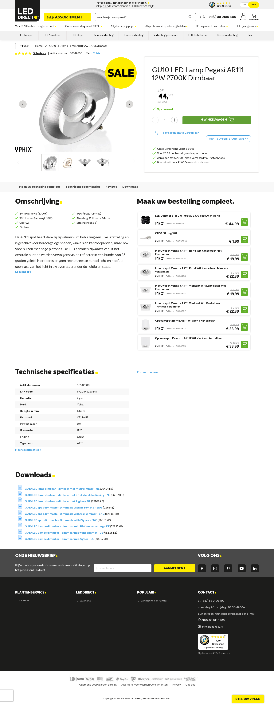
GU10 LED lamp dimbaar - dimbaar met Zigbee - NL (58, 501)
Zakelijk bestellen (29, 652)
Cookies (190, 689)
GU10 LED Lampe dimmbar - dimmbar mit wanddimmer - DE (64, 533)
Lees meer (22, 272)
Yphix (96, 53)
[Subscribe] (174, 568)
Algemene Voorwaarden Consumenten (144, 689)
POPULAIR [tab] (146, 592)
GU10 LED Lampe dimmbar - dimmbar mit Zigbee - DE (60, 539)
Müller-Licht (87, 626)
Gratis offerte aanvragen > (228, 139)
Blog (82, 614)
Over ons (85, 601)
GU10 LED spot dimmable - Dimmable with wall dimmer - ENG (65, 514)
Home (39, 46)
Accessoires (148, 646)
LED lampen (148, 607)
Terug (24, 46)
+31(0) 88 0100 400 (211, 601)
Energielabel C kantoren (94, 659)
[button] (22, 104)
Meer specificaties (27, 450)
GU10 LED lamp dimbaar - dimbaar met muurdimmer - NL (62, 489)
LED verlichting (150, 614)
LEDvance (86, 646)
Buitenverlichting (151, 639)
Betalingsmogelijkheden (33, 639)
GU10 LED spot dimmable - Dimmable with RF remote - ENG (64, 507)
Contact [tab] (207, 592)
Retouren (24, 633)
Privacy (176, 689)
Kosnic (84, 639)
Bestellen (24, 614)
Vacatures (86, 607)
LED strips (147, 626)
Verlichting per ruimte (154, 601)
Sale (143, 652)
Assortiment (64, 17)
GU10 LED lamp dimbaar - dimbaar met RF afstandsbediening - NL (68, 495)
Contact (24, 601)
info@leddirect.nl (212, 626)
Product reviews (147, 372)
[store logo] (27, 10)
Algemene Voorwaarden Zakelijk (98, 689)
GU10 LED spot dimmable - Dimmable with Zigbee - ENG (61, 520)
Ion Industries (88, 652)
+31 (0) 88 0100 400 (211, 620)
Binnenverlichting (151, 633)
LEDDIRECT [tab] (86, 592)
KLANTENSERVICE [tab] (30, 592)
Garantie (24, 626)
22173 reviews (221, 653)
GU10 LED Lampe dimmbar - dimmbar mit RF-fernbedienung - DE (67, 526)
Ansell (83, 633)
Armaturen (147, 620)
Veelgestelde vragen (31, 646)
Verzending (25, 607)
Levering (24, 620)
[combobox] (145, 17)
